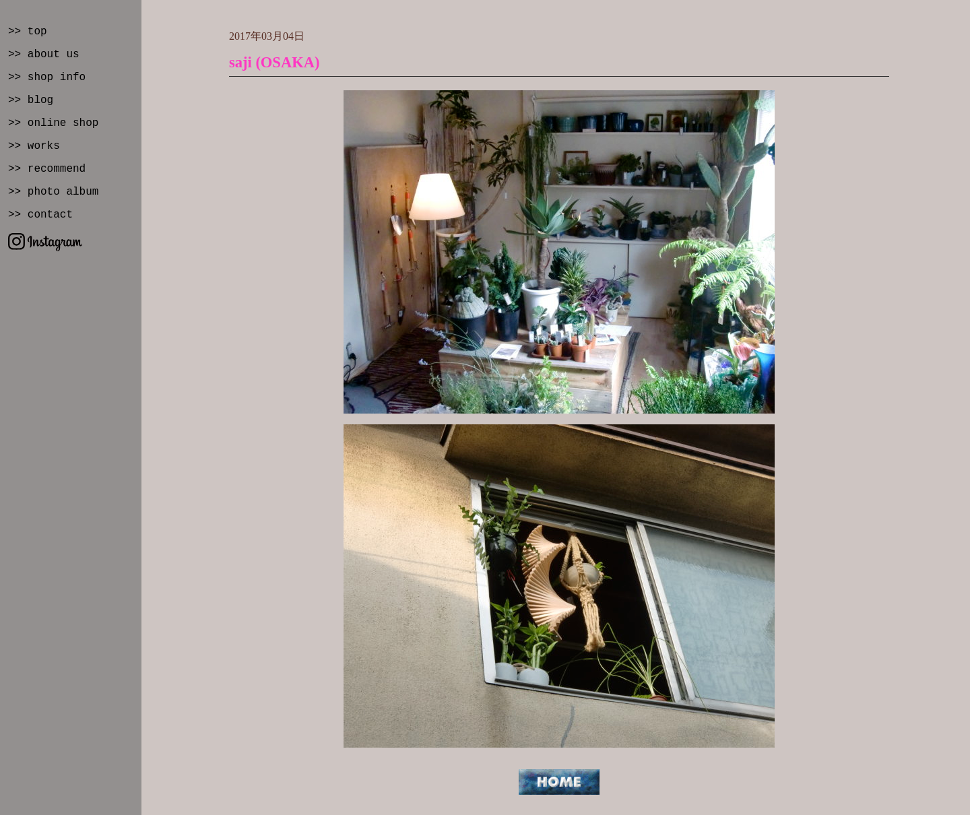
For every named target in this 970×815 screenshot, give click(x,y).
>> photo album (53, 192)
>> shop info (47, 77)
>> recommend (47, 169)
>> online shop (53, 123)
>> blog (30, 100)
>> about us (43, 54)
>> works (34, 146)
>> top (27, 32)
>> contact (40, 215)
